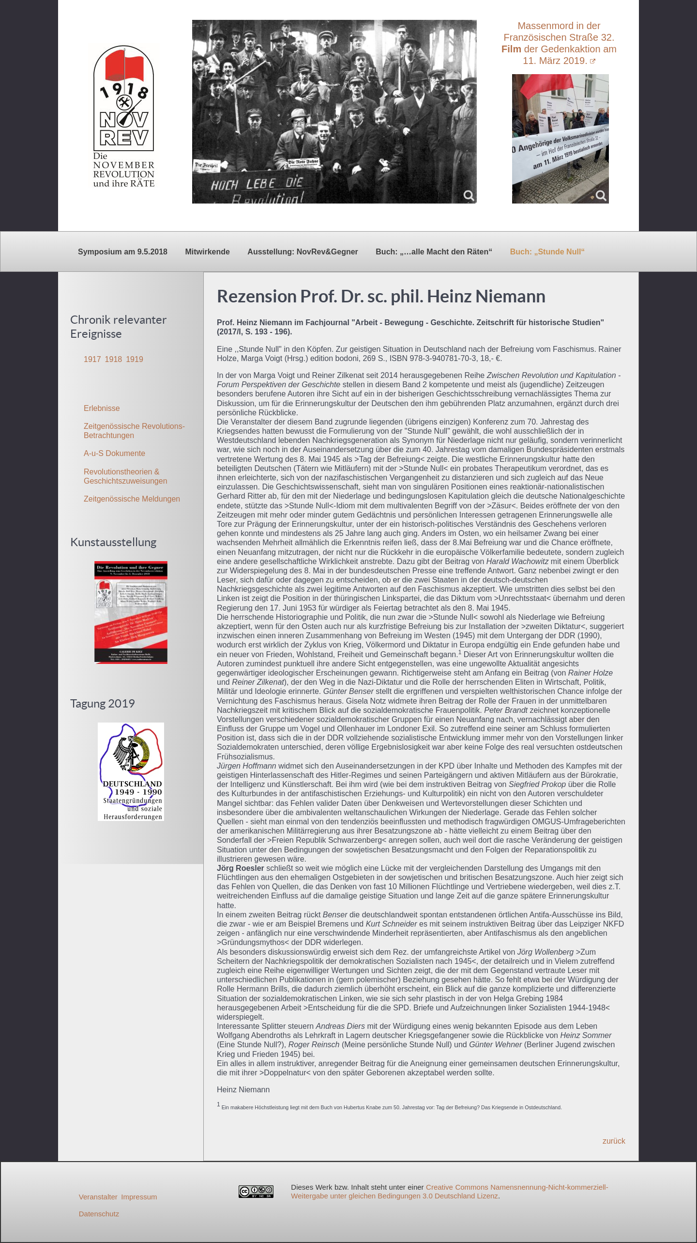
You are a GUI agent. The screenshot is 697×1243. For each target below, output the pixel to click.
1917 (92, 359)
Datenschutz (99, 1214)
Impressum (139, 1197)
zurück (614, 1141)
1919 (134, 359)
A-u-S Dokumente (114, 453)
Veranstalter (98, 1197)
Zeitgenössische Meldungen (132, 499)
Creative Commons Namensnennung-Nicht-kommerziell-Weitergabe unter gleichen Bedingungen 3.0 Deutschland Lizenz (449, 1191)
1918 (113, 359)
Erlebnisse (102, 408)
